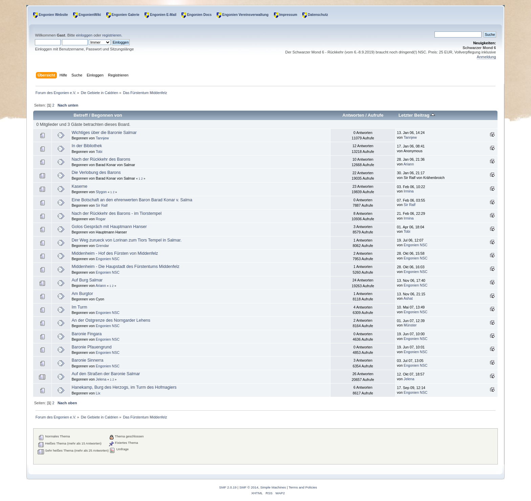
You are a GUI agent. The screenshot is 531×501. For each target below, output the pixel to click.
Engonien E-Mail (163, 15)
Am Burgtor (82, 293)
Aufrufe (375, 115)
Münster (410, 325)
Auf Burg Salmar (87, 280)
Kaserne (79, 186)
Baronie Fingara (87, 334)
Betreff (80, 115)
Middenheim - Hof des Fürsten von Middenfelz (115, 253)
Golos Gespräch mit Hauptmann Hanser (109, 226)
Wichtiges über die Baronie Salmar (104, 132)
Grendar (102, 246)
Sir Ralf (102, 205)
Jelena (101, 379)
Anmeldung (486, 57)
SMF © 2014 (248, 487)
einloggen (84, 35)
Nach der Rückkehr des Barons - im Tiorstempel (117, 213)
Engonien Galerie (125, 15)
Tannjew (102, 138)
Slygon (101, 192)
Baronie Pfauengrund (92, 347)
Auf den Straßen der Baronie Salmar (106, 373)
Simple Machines (273, 487)
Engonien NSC (415, 245)
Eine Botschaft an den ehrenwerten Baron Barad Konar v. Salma (132, 200)
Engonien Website (53, 15)
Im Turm (79, 307)
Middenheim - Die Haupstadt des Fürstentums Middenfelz (125, 266)
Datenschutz (318, 15)
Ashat (408, 298)
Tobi (99, 152)
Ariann (409, 164)
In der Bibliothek (87, 145)
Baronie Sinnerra (88, 360)
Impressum (288, 15)
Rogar (101, 219)
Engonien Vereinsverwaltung (245, 15)
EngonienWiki (90, 15)
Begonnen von (106, 115)
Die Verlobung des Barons (96, 172)
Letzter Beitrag (417, 115)
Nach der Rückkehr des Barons (101, 159)
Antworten (353, 115)
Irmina (408, 191)
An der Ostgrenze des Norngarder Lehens (111, 320)
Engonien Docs (199, 15)
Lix (98, 393)
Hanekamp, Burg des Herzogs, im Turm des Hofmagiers (124, 387)
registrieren (111, 35)
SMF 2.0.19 (228, 487)
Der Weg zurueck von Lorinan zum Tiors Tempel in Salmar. (127, 240)
